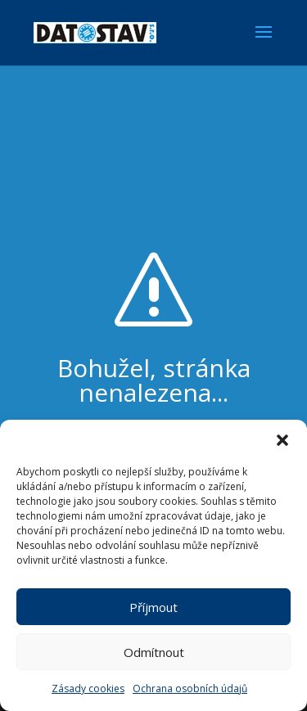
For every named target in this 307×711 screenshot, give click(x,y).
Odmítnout (154, 652)
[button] (282, 440)
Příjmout (153, 607)
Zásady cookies (88, 688)
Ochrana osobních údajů (190, 688)
